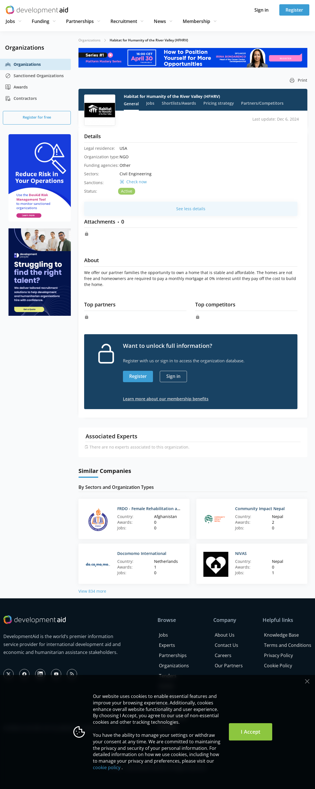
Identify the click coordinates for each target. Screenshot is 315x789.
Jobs (10, 21)
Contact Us (226, 645)
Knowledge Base (281, 635)
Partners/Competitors (262, 103)
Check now (136, 182)
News (160, 21)
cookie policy (106, 767)
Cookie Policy (278, 665)
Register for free (37, 117)
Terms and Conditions (287, 645)
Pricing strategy (218, 103)
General (131, 103)
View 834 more (92, 591)
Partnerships (80, 21)
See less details (190, 208)
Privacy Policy (278, 655)
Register (294, 10)
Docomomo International (141, 553)
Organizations (23, 64)
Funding (40, 21)
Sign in (261, 10)
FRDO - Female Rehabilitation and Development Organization (176, 508)
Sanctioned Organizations (34, 76)
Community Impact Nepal (260, 508)
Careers (223, 655)
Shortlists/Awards (179, 103)
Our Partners (229, 665)
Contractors (21, 98)
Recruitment (123, 21)
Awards (16, 87)
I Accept (250, 731)
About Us (225, 635)
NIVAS (241, 553)
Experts (167, 645)
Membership (196, 21)
